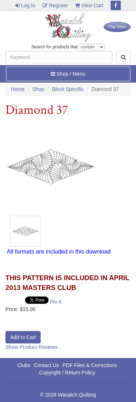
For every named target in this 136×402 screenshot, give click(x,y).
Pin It (56, 302)
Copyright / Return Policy (67, 372)
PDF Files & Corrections (89, 365)
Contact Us (46, 365)
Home (17, 89)
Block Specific (67, 89)
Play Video (117, 27)
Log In (25, 5)
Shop (38, 89)
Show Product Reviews (31, 347)
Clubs (23, 365)
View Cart (89, 5)
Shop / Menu (68, 74)
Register (55, 5)
